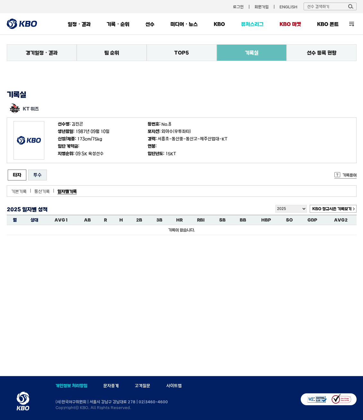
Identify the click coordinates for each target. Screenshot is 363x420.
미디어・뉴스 (184, 24)
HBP (266, 220)
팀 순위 (111, 53)
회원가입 (262, 7)
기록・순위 (118, 24)
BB (243, 220)
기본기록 (19, 191)
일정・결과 (79, 24)
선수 (149, 24)
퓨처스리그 (252, 24)
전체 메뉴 (352, 24)
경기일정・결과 (41, 53)
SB (222, 220)
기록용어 (349, 175)
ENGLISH (288, 7)
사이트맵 (174, 385)
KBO (219, 24)
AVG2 (341, 220)
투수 (37, 175)
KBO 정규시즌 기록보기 (331, 208)
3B (159, 220)
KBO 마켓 (290, 24)
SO (289, 220)
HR (179, 220)
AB (87, 220)
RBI (201, 220)
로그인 (238, 7)
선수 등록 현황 (321, 53)
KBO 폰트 (328, 24)
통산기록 (42, 191)
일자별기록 (67, 191)
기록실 (251, 53)
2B (139, 220)
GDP (312, 220)
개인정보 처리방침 (71, 385)
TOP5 (181, 53)
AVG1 (61, 220)
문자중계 (111, 385)
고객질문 (142, 385)
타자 (17, 175)
